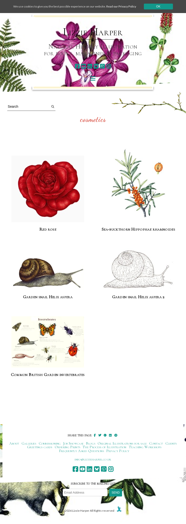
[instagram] (108, 66)
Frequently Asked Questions (81, 451)
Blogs (90, 443)
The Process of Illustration (104, 447)
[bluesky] (96, 66)
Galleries (29, 443)
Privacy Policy (117, 451)
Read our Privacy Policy (121, 6)
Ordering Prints (67, 447)
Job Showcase (73, 443)
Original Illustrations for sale (122, 443)
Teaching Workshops (145, 447)
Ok (158, 6)
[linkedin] (89, 66)
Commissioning (50, 443)
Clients (171, 443)
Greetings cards (39, 447)
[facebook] (77, 66)
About (14, 443)
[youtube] (83, 66)
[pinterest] (102, 66)
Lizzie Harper (93, 31)
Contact (156, 443)
